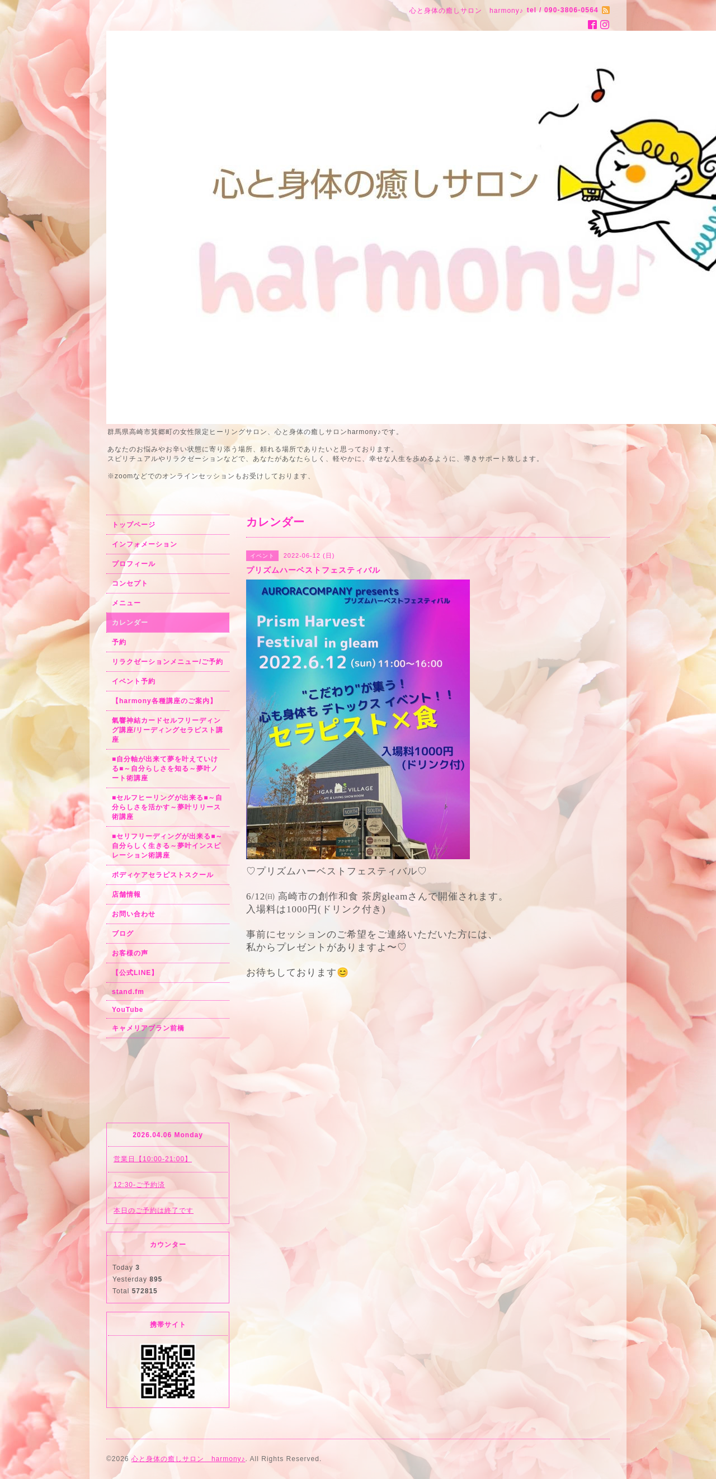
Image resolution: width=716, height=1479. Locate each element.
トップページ (134, 525)
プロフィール (134, 564)
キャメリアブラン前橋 (148, 1028)
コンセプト (130, 583)
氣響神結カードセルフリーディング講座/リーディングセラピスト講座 (167, 730)
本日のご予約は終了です (154, 1210)
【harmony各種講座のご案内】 (164, 701)
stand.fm (128, 992)
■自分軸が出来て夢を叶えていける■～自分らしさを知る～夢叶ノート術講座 (165, 768)
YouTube (128, 1010)
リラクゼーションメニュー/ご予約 (167, 662)
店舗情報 (126, 894)
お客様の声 (130, 953)
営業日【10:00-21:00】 (153, 1159)
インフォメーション (144, 544)
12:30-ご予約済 (139, 1185)
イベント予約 (134, 681)
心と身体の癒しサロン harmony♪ (188, 1459)
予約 (119, 642)
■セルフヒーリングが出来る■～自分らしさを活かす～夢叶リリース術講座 (167, 807)
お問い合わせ (134, 914)
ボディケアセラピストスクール (163, 875)
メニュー (126, 603)
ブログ (123, 934)
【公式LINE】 (135, 973)
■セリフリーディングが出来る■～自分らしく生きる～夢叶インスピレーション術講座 (167, 845)
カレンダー (130, 623)
